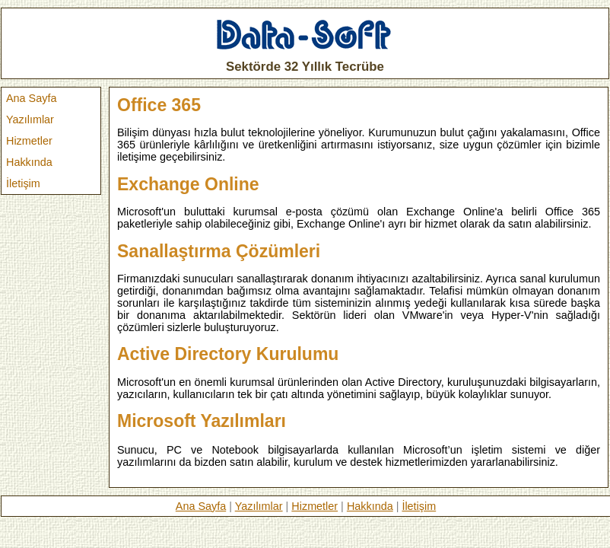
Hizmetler (29, 141)
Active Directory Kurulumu (227, 354)
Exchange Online (188, 184)
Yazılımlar (30, 119)
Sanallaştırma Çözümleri (218, 251)
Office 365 (159, 105)
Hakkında (29, 162)
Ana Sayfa (31, 98)
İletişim (23, 183)
